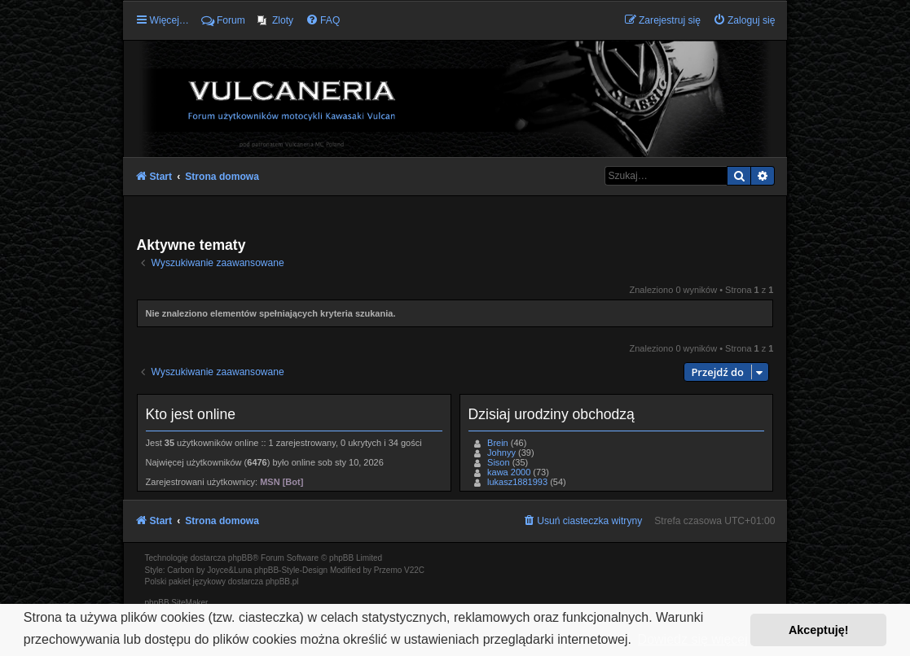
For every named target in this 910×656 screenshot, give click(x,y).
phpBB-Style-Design (291, 570)
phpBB (240, 557)
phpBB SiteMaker (177, 602)
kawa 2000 (508, 472)
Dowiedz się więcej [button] (693, 639)
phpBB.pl (282, 581)
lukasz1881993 (517, 482)
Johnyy (501, 452)
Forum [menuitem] (223, 20)
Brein (497, 443)
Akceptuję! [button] (819, 629)
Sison (498, 462)
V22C (414, 570)
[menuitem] (275, 20)
